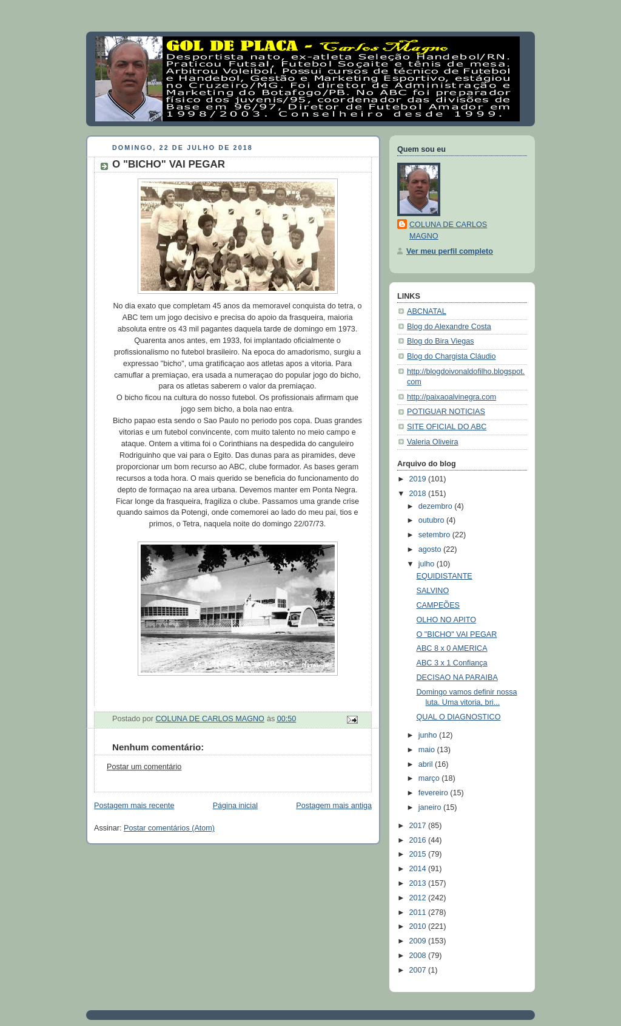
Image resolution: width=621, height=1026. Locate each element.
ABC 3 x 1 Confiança (452, 663)
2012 (419, 898)
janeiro (430, 807)
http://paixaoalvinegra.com (451, 397)
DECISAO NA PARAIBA (457, 677)
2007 (419, 970)
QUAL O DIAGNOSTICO (459, 717)
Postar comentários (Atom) (169, 828)
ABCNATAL (426, 311)
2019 (419, 479)
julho (427, 564)
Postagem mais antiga (334, 805)
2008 (419, 955)
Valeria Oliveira (432, 442)
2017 (419, 825)
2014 (419, 869)
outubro (432, 520)
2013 (419, 883)
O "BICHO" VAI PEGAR (457, 634)
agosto (430, 549)
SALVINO (433, 590)
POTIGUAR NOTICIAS (446, 411)
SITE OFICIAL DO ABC (446, 427)
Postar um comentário (144, 767)
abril (426, 764)
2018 (419, 493)
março (430, 778)
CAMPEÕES (438, 605)
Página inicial (235, 805)
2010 (419, 926)
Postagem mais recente (134, 805)
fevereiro (434, 793)
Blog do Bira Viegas (440, 341)
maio (427, 750)
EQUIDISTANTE (444, 576)
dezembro (436, 506)
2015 (419, 854)
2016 (419, 840)
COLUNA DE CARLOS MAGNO (448, 230)
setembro (435, 535)
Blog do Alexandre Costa (449, 326)
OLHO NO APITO (447, 620)
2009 (419, 941)
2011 (419, 912)
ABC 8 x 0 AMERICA (452, 648)
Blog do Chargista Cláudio (451, 356)
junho (428, 735)
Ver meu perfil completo (449, 251)
